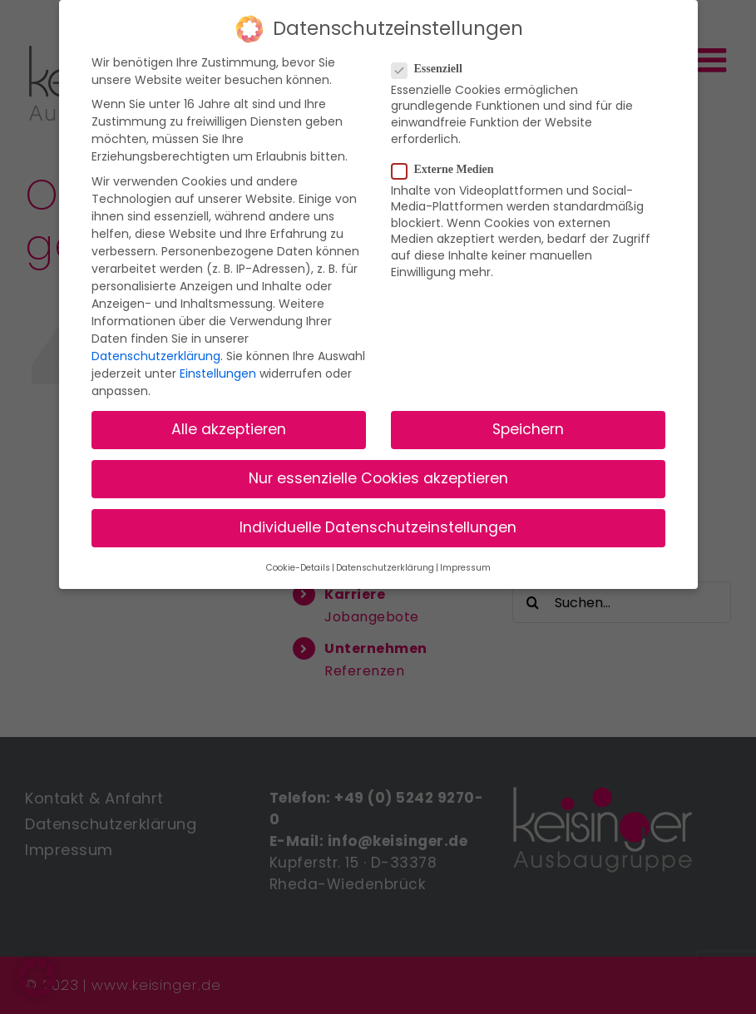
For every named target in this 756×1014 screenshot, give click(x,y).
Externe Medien (449, 169)
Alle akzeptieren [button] (228, 429)
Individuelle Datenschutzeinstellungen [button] (378, 527)
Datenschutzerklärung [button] (385, 567)
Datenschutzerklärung (155, 356)
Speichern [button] (528, 429)
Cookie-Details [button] (298, 567)
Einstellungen (218, 373)
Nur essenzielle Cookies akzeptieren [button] (378, 478)
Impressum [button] (465, 567)
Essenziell (434, 69)
